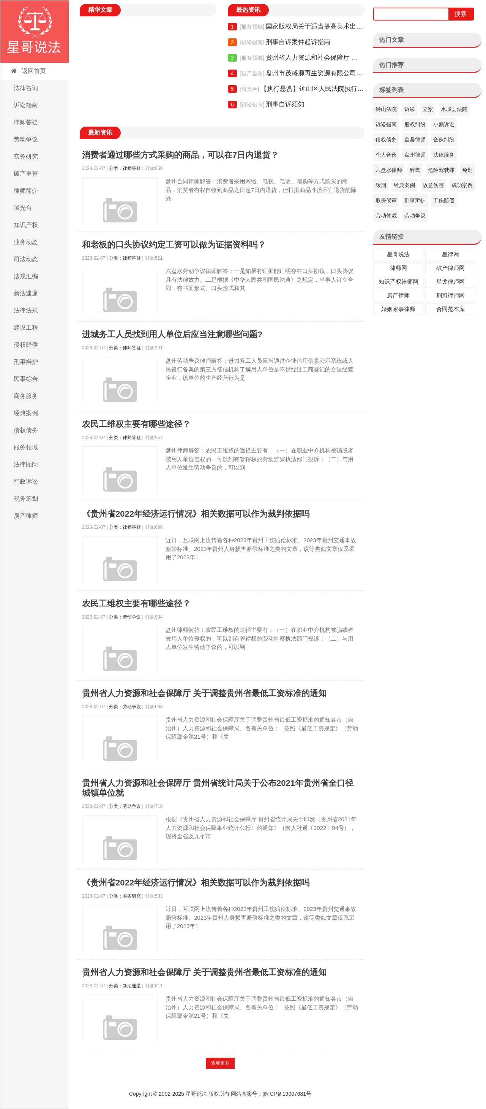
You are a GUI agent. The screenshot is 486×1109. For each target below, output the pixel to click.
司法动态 (26, 259)
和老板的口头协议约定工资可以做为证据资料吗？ (174, 244)
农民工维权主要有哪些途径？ (136, 424)
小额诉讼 (443, 124)
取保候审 (386, 200)
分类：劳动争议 (125, 617)
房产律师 (26, 515)
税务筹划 (26, 498)
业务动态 (26, 242)
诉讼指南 (26, 105)
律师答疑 (26, 122)
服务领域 (26, 447)
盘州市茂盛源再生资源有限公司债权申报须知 (296, 73)
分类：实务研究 (125, 896)
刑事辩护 (26, 362)
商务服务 (26, 396)
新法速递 (26, 293)
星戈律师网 (450, 281)
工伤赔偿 (443, 200)
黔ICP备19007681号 (287, 1094)
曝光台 (23, 208)
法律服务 (443, 155)
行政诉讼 (26, 481)
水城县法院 (454, 109)
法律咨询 (26, 88)
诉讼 (409, 109)
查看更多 (220, 1063)
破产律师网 (450, 268)
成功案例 (462, 185)
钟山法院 (386, 109)
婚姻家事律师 (398, 309)
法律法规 (26, 310)
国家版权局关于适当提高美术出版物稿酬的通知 (296, 26)
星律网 (450, 254)
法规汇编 (26, 276)
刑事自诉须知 (266, 104)
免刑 (467, 170)
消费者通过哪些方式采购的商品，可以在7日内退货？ (180, 155)
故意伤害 (433, 185)
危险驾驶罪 (441, 170)
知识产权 (26, 225)
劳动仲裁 (386, 216)
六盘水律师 (389, 170)
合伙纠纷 (443, 139)
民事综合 (26, 379)
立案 (428, 109)
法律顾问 (26, 464)
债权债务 (26, 430)
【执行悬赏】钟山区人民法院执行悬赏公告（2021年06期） (296, 89)
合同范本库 (450, 309)
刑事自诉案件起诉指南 (279, 42)
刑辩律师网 (450, 295)
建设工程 (26, 327)
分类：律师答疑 (125, 168)
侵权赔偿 (26, 344)
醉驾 (415, 170)
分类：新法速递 (125, 985)
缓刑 (381, 185)
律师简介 (26, 190)
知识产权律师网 (398, 281)
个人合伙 (386, 155)
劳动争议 (26, 139)
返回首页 (28, 71)
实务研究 (26, 156)
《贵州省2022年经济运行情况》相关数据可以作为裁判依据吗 (195, 514)
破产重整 (26, 173)
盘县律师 (415, 139)
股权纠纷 (415, 124)
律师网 (398, 268)
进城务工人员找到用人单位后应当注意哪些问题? (172, 334)
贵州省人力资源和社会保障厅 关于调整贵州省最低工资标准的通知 (296, 58)
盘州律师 (415, 155)
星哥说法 (398, 254)
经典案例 (26, 413)
